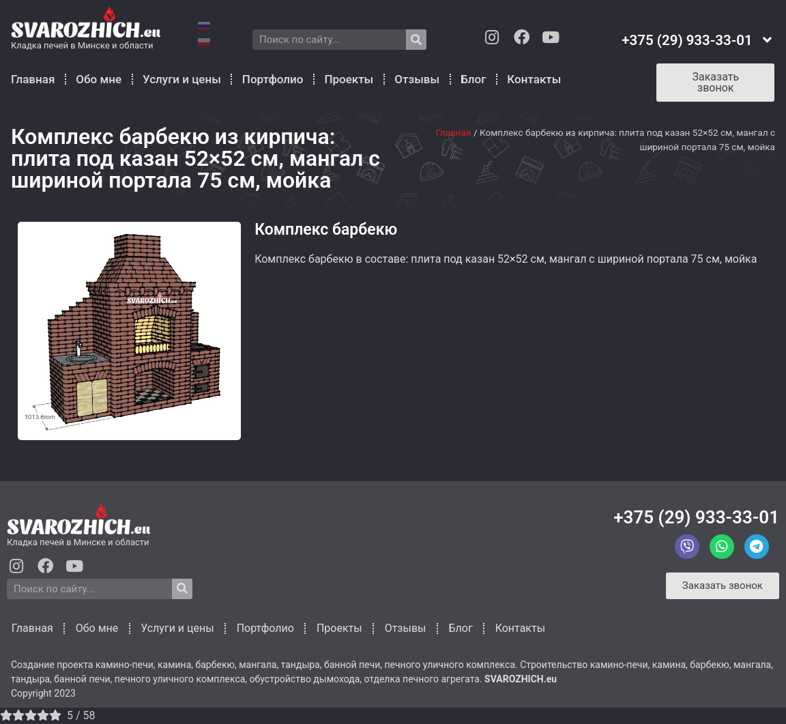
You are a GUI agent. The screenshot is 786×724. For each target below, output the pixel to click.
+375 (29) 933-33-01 (696, 517)
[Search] (416, 39)
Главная (33, 79)
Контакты (534, 79)
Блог (473, 79)
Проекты (348, 79)
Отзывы (416, 79)
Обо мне (98, 79)
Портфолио (273, 79)
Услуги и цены (182, 79)
